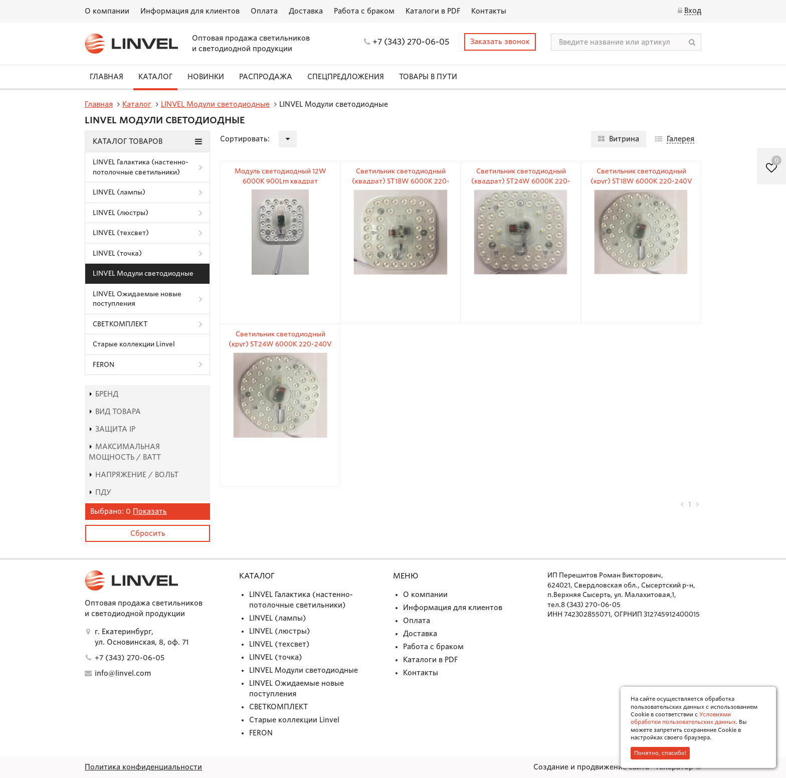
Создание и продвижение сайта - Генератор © (617, 767)
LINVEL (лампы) (119, 192)
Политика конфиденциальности (143, 767)
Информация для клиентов (190, 11)
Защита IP (112, 429)
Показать (150, 511)
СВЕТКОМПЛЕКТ (120, 324)
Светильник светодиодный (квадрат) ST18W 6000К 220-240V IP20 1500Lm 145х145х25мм (400, 180)
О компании (107, 11)
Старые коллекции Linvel (134, 344)
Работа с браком (364, 11)
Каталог (155, 77)
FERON (103, 364)
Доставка (306, 11)
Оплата (264, 11)
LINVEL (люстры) (120, 213)
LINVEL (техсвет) (121, 233)
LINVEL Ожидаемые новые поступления (137, 299)
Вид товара (115, 412)
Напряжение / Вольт (133, 475)
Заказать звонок (500, 42)
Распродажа (265, 77)
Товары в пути (428, 77)
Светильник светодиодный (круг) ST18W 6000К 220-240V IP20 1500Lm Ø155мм (641, 180)
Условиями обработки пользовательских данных (683, 718)
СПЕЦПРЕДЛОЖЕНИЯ (345, 77)
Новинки (205, 77)
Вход (692, 11)
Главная (106, 77)
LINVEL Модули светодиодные (143, 273)
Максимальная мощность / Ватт (125, 452)
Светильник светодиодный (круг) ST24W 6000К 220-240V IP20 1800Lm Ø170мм (280, 343)
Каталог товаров (147, 141)
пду (100, 492)
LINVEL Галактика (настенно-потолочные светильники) (140, 167)
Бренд (103, 394)
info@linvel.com (123, 673)
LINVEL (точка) (117, 253)
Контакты (488, 11)
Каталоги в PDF (433, 11)
